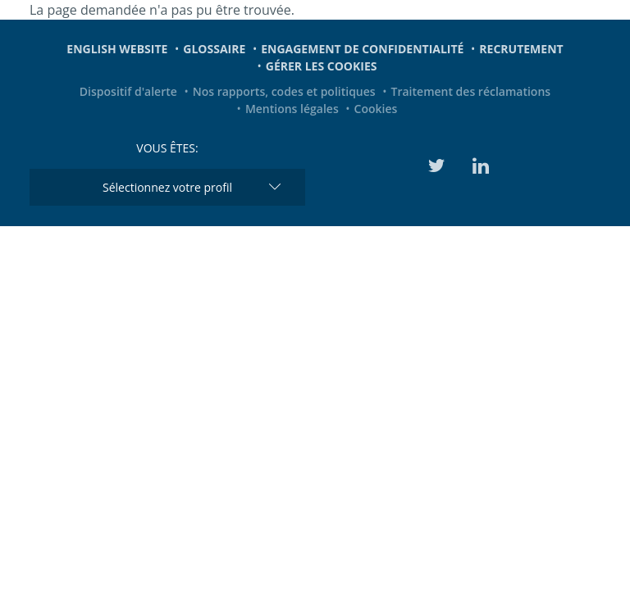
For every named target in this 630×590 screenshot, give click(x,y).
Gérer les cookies (321, 66)
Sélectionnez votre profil (167, 187)
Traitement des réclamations (471, 91)
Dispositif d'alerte (128, 91)
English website (116, 49)
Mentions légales (292, 108)
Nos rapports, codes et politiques (284, 91)
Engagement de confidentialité (362, 49)
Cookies (376, 108)
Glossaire (214, 49)
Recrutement (521, 49)
